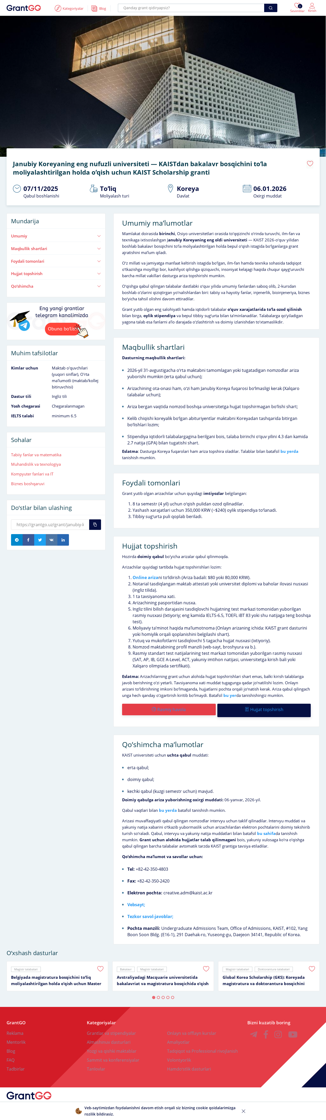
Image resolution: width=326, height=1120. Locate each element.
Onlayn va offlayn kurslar (191, 1029)
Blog (11, 1047)
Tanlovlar (96, 1065)
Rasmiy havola (168, 708)
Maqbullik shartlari (56, 246)
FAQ (10, 1056)
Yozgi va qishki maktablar (112, 1047)
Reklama (15, 1029)
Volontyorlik (179, 1056)
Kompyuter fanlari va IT (32, 472)
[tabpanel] (57, 972)
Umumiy (56, 234)
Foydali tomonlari (56, 259)
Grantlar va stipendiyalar (111, 1029)
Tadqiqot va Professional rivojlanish (202, 1047)
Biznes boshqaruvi (27, 481)
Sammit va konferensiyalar (113, 1056)
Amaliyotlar (178, 1038)
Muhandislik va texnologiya (36, 462)
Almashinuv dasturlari (109, 1038)
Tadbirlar (16, 1065)
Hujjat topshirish (56, 271)
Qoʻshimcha (56, 284)
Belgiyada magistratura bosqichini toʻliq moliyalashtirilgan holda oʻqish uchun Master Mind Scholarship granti (56, 977)
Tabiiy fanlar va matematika (36, 452)
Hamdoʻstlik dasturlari (189, 1065)
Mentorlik (16, 1038)
